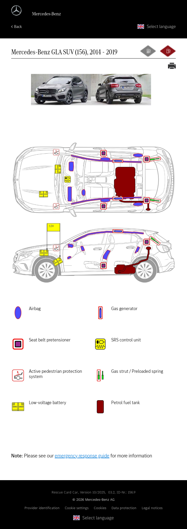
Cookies (100, 507)
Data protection (123, 507)
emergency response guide (82, 455)
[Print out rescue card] (171, 66)
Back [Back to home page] (18, 26)
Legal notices (152, 507)
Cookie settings (77, 507)
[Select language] (157, 26)
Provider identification (42, 507)
